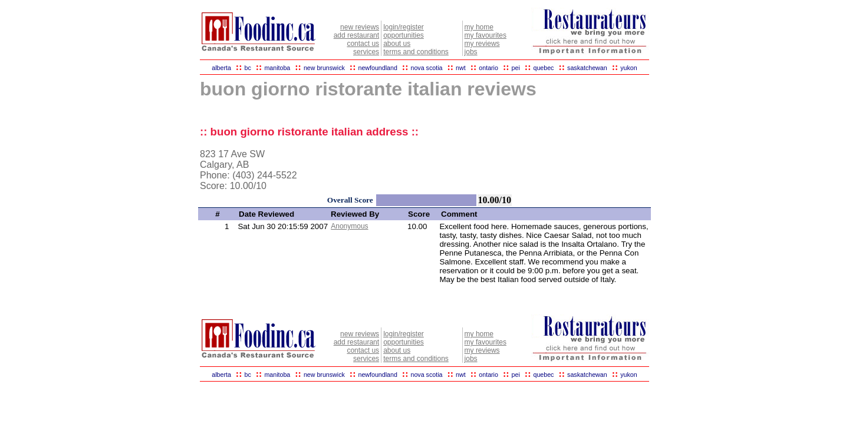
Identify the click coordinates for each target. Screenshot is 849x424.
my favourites (485, 35)
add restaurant (356, 35)
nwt (461, 67)
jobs (471, 52)
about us (396, 43)
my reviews (482, 43)
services (366, 52)
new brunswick (324, 67)
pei (516, 67)
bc (248, 67)
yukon (628, 67)
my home (479, 27)
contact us (363, 43)
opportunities (403, 35)
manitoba (277, 67)
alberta (221, 67)
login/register (403, 27)
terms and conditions (416, 52)
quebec (543, 67)
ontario (488, 67)
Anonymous (349, 226)
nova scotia (427, 67)
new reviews (359, 27)
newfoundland (377, 67)
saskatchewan (587, 67)
